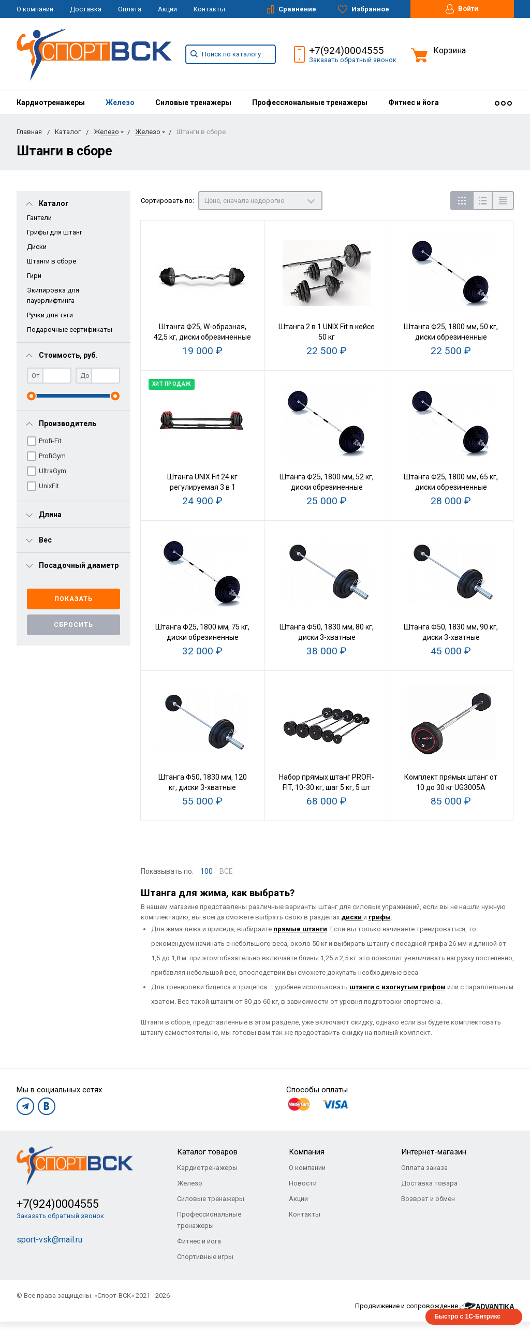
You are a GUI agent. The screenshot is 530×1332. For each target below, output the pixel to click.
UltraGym (52, 471)
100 (206, 871)
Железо (120, 102)
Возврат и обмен (428, 1199)
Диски (37, 247)
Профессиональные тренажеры (309, 102)
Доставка (85, 9)
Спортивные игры (205, 1257)
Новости (303, 1183)
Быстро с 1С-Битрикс (467, 1316)
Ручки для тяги (50, 315)
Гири (34, 276)
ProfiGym (52, 456)
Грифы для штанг (54, 232)
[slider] (31, 395)
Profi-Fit (50, 441)
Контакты (209, 9)
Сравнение (291, 9)
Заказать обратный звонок (352, 60)
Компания (307, 1152)
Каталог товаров (207, 1152)
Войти (462, 9)
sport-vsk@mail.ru (49, 1240)
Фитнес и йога (413, 102)
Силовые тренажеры (193, 102)
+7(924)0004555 (346, 50)
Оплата (129, 9)
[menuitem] (50, 102)
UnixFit (49, 486)
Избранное (363, 9)
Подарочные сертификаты (69, 329)
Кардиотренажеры (51, 102)
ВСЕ (226, 871)
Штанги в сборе (51, 261)
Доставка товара (429, 1183)
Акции (167, 9)
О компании (35, 9)
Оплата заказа (424, 1168)
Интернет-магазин (433, 1152)
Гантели (39, 218)
